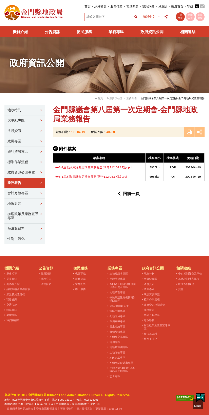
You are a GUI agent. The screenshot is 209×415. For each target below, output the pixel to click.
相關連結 (187, 32)
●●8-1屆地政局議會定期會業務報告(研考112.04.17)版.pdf (93, 167)
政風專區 (14, 141)
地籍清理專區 (117, 292)
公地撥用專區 (117, 316)
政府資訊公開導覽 (21, 172)
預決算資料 (16, 228)
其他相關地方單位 (188, 278)
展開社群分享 (166, 17)
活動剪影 (46, 284)
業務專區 (116, 32)
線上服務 (80, 289)
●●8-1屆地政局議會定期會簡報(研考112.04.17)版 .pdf (91, 176)
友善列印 (189, 132)
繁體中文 (149, 16)
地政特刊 (14, 110)
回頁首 (198, 404)
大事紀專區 (16, 120)
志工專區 (115, 376)
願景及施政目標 (15, 294)
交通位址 (11, 304)
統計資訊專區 (17, 152)
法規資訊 (14, 131)
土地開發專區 (117, 278)
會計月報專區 (17, 193)
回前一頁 (131, 193)
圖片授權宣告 (84, 408)
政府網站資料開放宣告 (20, 408)
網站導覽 (100, 6)
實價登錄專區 (117, 331)
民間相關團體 (186, 284)
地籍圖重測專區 (119, 347)
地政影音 (14, 204)
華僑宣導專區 (117, 321)
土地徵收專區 (117, 352)
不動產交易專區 (119, 336)
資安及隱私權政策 (46, 408)
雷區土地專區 (117, 311)
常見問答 (80, 284)
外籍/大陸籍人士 (119, 305)
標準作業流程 (17, 162)
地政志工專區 (117, 357)
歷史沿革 (11, 273)
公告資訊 (52, 32)
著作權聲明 (66, 408)
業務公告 (46, 278)
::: (83, 6)
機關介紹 (20, 32)
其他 (181, 289)
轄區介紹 (11, 310)
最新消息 (46, 273)
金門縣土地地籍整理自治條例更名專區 (123, 286)
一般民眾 (180, 16)
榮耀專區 (11, 315)
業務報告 (131, 98)
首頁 (87, 6)
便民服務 (84, 32)
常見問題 (132, 6)
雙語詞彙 (148, 6)
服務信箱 (116, 6)
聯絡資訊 (11, 299)
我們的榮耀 (13, 320)
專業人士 (190, 16)
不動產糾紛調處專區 (121, 362)
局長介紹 (11, 278)
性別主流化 (16, 239)
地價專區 (115, 342)
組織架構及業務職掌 (18, 289)
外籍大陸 (200, 16)
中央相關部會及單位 (190, 273)
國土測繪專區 (117, 326)
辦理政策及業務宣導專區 (22, 216)
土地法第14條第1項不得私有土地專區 (122, 369)
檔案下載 (80, 273)
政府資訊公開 (152, 32)
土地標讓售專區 (119, 273)
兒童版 (162, 6)
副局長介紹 (13, 284)
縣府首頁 (177, 6)
